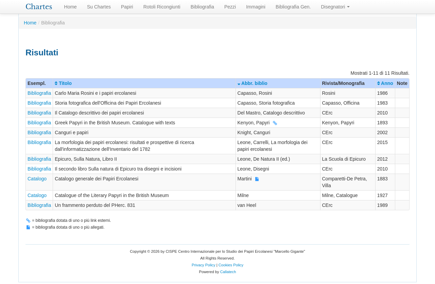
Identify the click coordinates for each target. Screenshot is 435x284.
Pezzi (230, 7)
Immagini (255, 7)
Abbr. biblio (252, 83)
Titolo (63, 83)
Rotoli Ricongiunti (161, 7)
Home (70, 7)
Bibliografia (202, 7)
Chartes (38, 7)
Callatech (228, 272)
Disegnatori (335, 7)
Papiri (127, 7)
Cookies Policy (231, 265)
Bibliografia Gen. (293, 7)
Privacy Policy (203, 265)
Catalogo (37, 178)
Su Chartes (99, 7)
